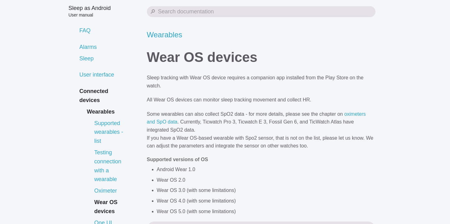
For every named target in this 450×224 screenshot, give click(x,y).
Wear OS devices (106, 206)
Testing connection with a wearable (107, 165)
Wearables (101, 112)
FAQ (85, 30)
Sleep (87, 58)
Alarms (88, 47)
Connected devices (94, 95)
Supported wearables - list (108, 132)
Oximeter (105, 191)
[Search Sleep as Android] (261, 11)
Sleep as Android (90, 11)
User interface (97, 75)
